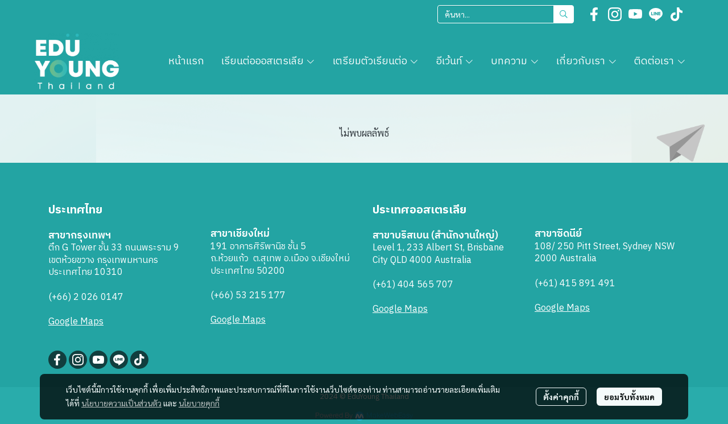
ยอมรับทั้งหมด (629, 397)
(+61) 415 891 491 (575, 283)
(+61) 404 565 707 (413, 285)
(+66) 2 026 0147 (85, 297)
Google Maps (76, 322)
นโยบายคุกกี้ (199, 403)
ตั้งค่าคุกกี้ (561, 397)
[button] (506, 14)
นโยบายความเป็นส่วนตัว (121, 403)
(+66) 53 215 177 (248, 295)
